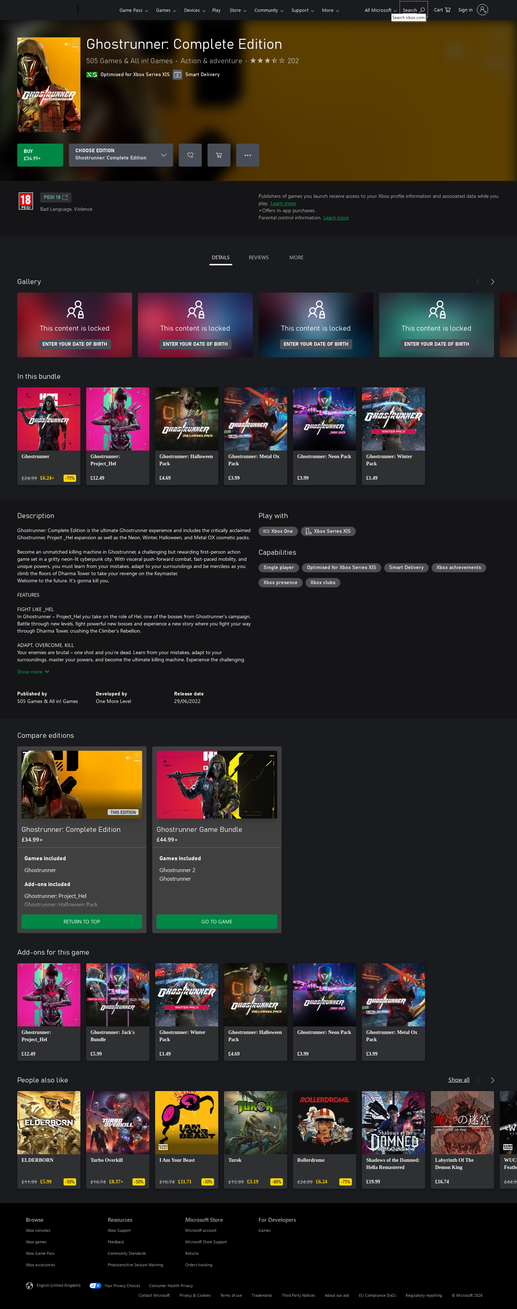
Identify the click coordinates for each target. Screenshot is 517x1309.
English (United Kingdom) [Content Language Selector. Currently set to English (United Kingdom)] (58, 1285)
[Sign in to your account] (472, 9)
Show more (33, 671)
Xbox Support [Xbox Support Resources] (119, 1230)
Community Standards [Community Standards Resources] (127, 1253)
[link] (48, 436)
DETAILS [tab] (220, 257)
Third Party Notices (298, 1295)
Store (235, 10)
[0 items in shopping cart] (442, 9)
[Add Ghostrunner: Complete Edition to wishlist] (190, 155)
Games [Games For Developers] (264, 1230)
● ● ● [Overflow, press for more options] (247, 155)
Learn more (283, 203)
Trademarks (262, 1295)
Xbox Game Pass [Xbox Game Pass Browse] (40, 1253)
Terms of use (231, 1295)
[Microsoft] (50, 10)
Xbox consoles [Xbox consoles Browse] (38, 1230)
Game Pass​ (131, 10)
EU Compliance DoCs (377, 1295)
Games (163, 10)
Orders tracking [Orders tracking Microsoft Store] (198, 1264)
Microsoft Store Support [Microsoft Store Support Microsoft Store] (206, 1241)
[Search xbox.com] (414, 9)
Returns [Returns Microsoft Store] (192, 1253)
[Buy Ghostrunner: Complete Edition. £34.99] (40, 155)
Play (216, 10)
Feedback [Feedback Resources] (116, 1241)
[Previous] (478, 282)
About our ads (337, 1295)
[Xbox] (97, 10)
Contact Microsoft (154, 1295)
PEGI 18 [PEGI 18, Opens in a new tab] (56, 197)
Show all (459, 1079)
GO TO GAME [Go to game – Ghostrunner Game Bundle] (216, 921)
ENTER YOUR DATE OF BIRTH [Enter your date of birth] (74, 344)
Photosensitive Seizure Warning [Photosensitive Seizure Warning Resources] (135, 1264)
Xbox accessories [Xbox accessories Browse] (40, 1264)
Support (300, 10)
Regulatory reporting (424, 1295)
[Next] (492, 282)
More (328, 10)
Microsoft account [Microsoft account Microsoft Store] (200, 1230)
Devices (192, 10)
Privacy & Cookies (195, 1295)
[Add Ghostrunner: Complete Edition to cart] (219, 155)
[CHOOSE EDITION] (121, 155)
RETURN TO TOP (82, 921)
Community (266, 10)
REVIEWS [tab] (259, 257)
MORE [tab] (296, 257)
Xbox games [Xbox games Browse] (36, 1241)
